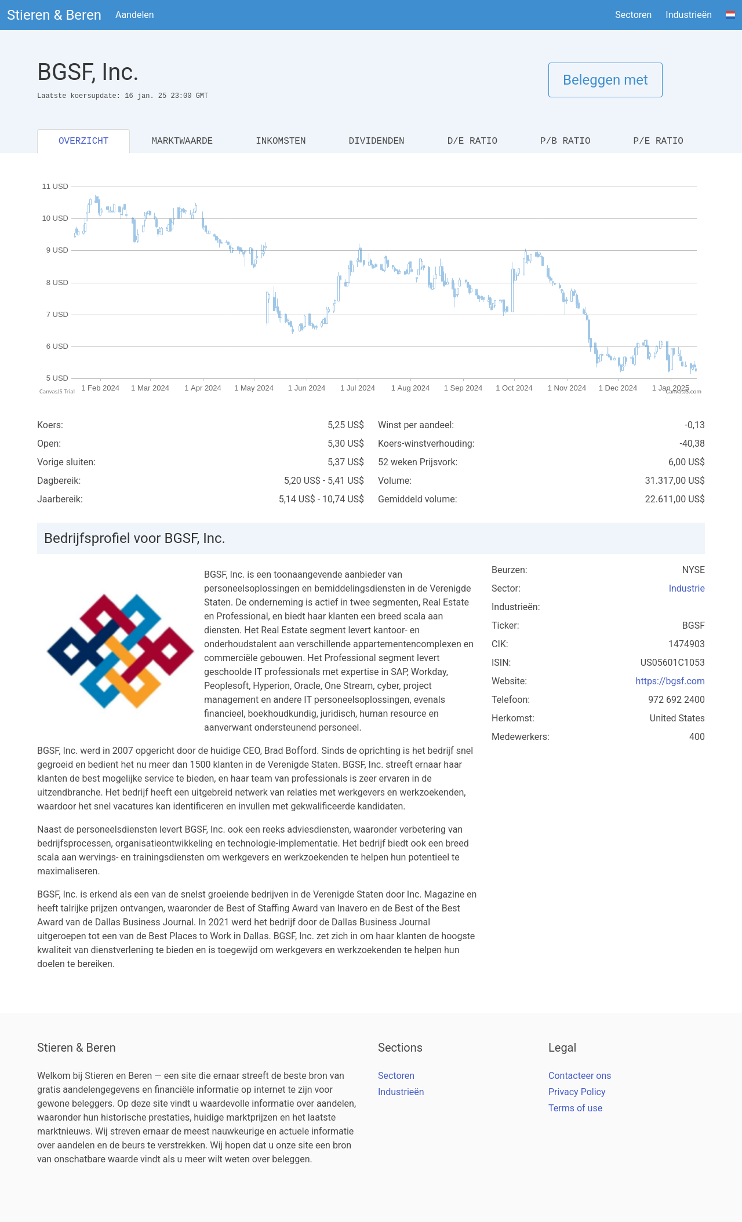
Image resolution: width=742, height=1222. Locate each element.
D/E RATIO (472, 141)
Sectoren (633, 14)
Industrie (687, 588)
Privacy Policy (577, 1091)
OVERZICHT (83, 141)
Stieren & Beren (54, 15)
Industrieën (688, 14)
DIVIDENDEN (377, 141)
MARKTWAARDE (182, 141)
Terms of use (575, 1108)
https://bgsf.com (670, 681)
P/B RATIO (565, 141)
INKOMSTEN (280, 141)
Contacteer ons (580, 1075)
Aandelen (134, 14)
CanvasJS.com (683, 391)
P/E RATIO (658, 141)
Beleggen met (605, 80)
